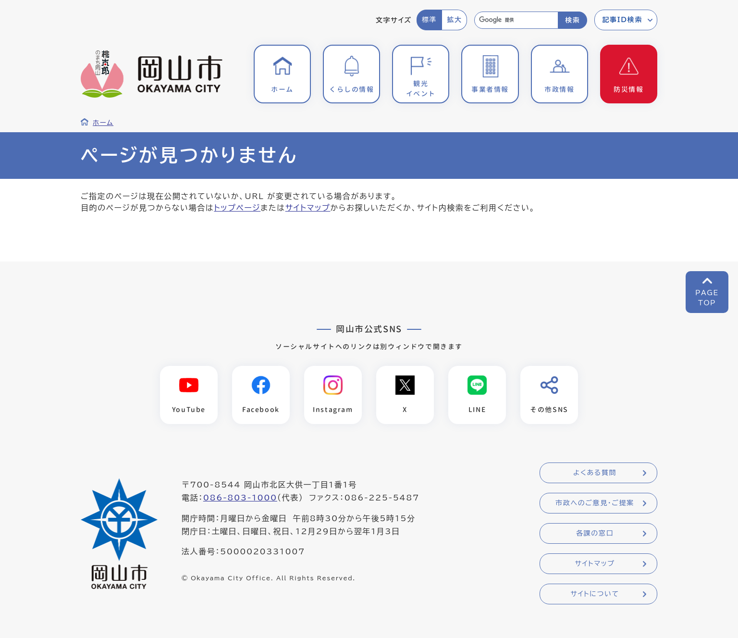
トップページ (237, 208)
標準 (429, 19)
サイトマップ (308, 208)
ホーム (103, 122)
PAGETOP (707, 297)
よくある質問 (594, 472)
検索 (572, 20)
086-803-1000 (240, 497)
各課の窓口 (595, 533)
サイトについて (594, 593)
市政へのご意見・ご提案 (594, 503)
